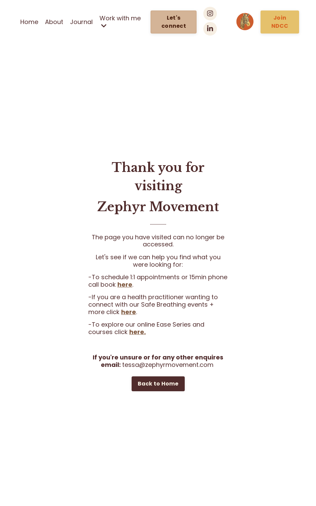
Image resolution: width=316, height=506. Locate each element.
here (124, 284)
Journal (81, 22)
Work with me (120, 22)
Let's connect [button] (173, 22)
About (54, 22)
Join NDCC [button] (280, 22)
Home (29, 22)
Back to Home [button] (158, 384)
